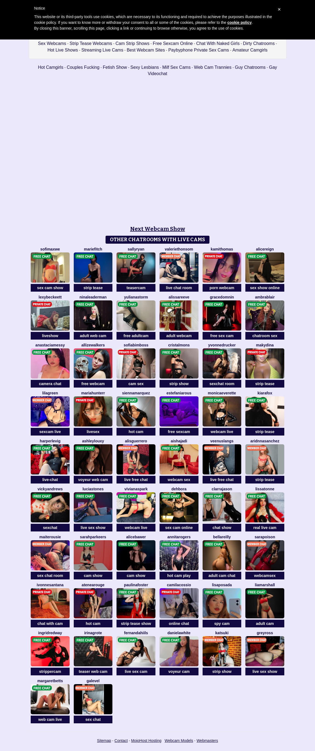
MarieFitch (93, 249)
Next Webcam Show (157, 229)
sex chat (93, 719)
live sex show (93, 527)
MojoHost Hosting (146, 740)
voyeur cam (179, 671)
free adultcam (136, 336)
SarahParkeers (93, 537)
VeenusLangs (222, 441)
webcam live (222, 431)
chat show (221, 527)
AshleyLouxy (93, 441)
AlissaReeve (179, 297)
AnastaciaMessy (50, 345)
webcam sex (179, 479)
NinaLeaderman (93, 297)
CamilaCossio (179, 585)
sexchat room (221, 384)
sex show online (265, 288)
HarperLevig (50, 441)
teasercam (136, 288)
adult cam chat (221, 575)
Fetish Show (115, 67)
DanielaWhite (179, 633)
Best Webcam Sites (146, 50)
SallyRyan (136, 249)
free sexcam (179, 431)
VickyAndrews (50, 489)
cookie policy (239, 22)
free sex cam (222, 336)
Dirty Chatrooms (259, 43)
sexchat (50, 527)
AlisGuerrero (136, 441)
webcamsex (265, 575)
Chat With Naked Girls (218, 43)
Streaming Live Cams (102, 50)
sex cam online (179, 527)
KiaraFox (264, 393)
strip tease (93, 288)
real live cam (264, 527)
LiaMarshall (265, 585)
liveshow (50, 336)
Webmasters (207, 740)
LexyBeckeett (50, 297)
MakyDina (265, 345)
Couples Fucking (83, 67)
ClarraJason (222, 489)
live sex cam (136, 671)
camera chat (50, 384)
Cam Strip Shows (132, 43)
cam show (93, 575)
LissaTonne (264, 489)
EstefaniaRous (178, 393)
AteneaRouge (93, 585)
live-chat (50, 479)
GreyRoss (265, 633)
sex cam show (50, 288)
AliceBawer (136, 537)
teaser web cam (93, 671)
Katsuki (221, 633)
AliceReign (265, 249)
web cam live (50, 719)
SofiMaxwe (50, 249)
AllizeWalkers (93, 345)
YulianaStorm (136, 297)
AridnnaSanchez (264, 441)
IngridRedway (50, 633)
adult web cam (93, 336)
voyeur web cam (93, 479)
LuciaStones (93, 489)
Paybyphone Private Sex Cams (198, 50)
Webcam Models (178, 740)
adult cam (265, 623)
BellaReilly (222, 537)
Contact (121, 740)
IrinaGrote (93, 633)
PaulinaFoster (136, 585)
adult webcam (179, 336)
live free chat (136, 479)
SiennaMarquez (136, 393)
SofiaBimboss (136, 345)
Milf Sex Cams (176, 67)
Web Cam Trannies (213, 67)
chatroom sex (264, 336)
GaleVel (93, 681)
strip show (179, 384)
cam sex (136, 384)
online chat (179, 623)
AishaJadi (179, 441)
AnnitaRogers (179, 537)
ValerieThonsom (179, 249)
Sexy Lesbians (144, 67)
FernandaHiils (136, 633)
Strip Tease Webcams (91, 43)
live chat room (179, 288)
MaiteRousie (50, 537)
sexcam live (50, 431)
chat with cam (50, 623)
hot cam (136, 431)
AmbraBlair (265, 297)
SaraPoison (265, 537)
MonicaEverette (222, 393)
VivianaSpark (136, 489)
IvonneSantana (50, 585)
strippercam (50, 671)
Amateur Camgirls (250, 50)
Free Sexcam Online (173, 43)
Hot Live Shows (62, 50)
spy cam (221, 623)
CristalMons (179, 345)
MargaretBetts (50, 681)
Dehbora (178, 489)
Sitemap (104, 740)
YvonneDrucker (221, 345)
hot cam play (179, 575)
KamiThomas (222, 249)
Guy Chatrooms (250, 67)
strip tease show (136, 623)
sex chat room (50, 575)
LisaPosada (222, 585)
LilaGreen (50, 393)
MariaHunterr (93, 393)
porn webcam (221, 288)
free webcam (93, 384)
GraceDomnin (222, 297)
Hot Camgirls (50, 67)
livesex (93, 431)
